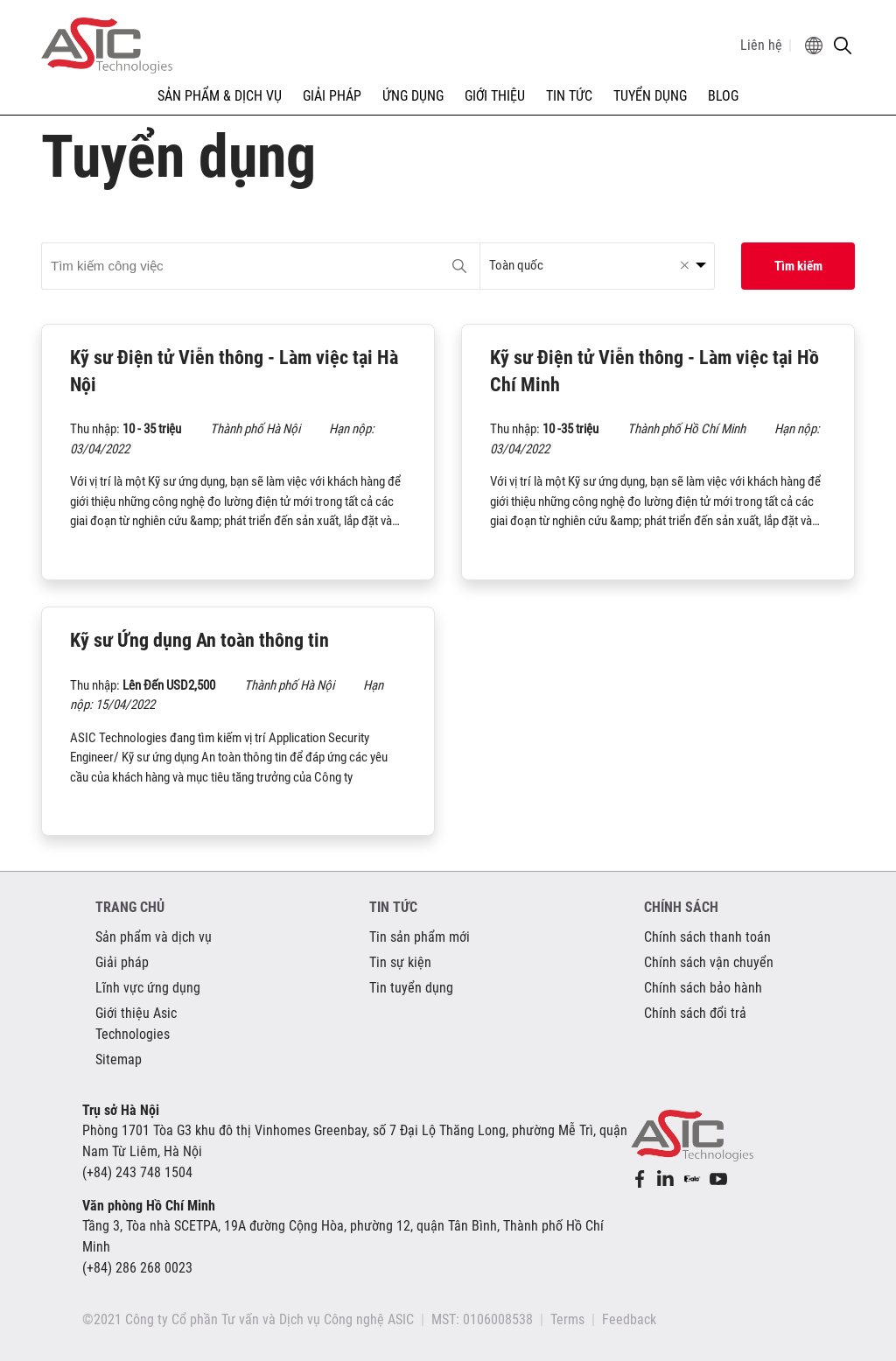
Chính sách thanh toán (707, 937)
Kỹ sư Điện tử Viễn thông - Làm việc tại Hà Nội (234, 371)
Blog (723, 96)
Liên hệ (761, 45)
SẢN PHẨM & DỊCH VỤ (220, 96)
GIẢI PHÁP (332, 96)
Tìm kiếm (798, 266)
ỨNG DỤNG (413, 96)
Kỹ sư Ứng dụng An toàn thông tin (199, 640)
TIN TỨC (569, 96)
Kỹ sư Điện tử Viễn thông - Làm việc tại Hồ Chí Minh (654, 371)
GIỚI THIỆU (495, 96)
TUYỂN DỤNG (650, 96)
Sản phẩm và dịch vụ (153, 937)
